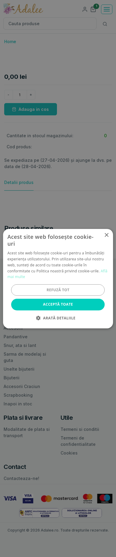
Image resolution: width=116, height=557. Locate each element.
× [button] (106, 235)
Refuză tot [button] (57, 289)
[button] (57, 318)
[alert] (58, 278)
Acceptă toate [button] (58, 304)
